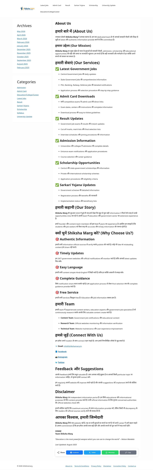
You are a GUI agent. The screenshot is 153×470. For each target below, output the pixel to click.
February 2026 (23, 42)
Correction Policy (119, 467)
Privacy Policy (96, 467)
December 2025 (23, 49)
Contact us (132, 467)
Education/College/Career (50, 12)
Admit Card (57, 5)
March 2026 (22, 38)
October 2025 (22, 56)
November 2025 (23, 53)
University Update (108, 5)
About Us (68, 467)
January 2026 (22, 46)
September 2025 (24, 60)
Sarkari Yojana (79, 5)
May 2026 (21, 31)
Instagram (62, 357)
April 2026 (21, 35)
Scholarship (93, 5)
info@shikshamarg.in (73, 346)
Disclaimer (107, 467)
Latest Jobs (44, 5)
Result (67, 5)
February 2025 (23, 67)
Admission (21, 87)
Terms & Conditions (81, 467)
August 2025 (22, 64)
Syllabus (20, 113)
